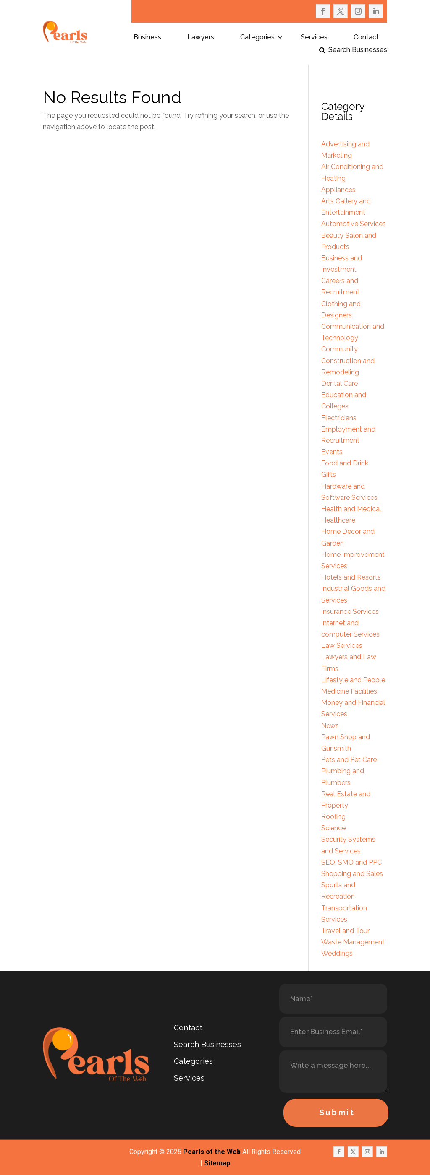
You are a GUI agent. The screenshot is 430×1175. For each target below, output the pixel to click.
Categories (257, 37)
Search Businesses (357, 50)
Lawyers (200, 37)
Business (147, 37)
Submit (337, 1112)
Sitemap (217, 1163)
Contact (366, 37)
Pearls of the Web (212, 1152)
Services (314, 37)
